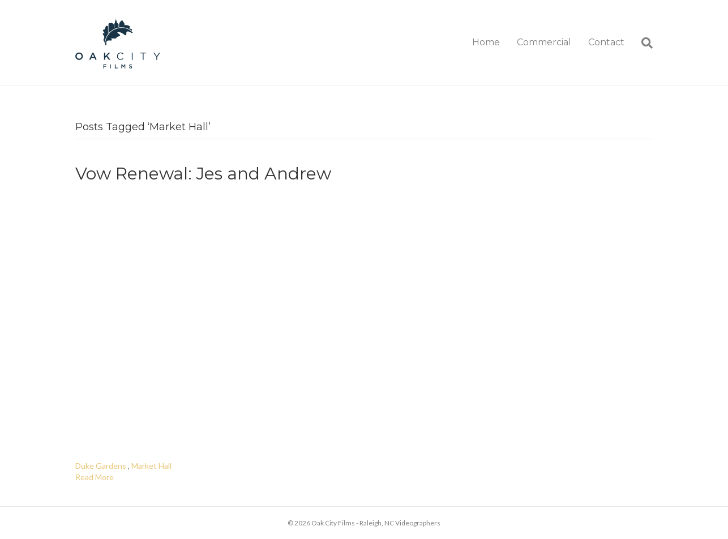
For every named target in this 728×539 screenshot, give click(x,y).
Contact (606, 42)
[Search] (643, 43)
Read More (94, 477)
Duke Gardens (100, 465)
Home (486, 42)
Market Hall (151, 465)
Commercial (544, 42)
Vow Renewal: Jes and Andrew (203, 173)
